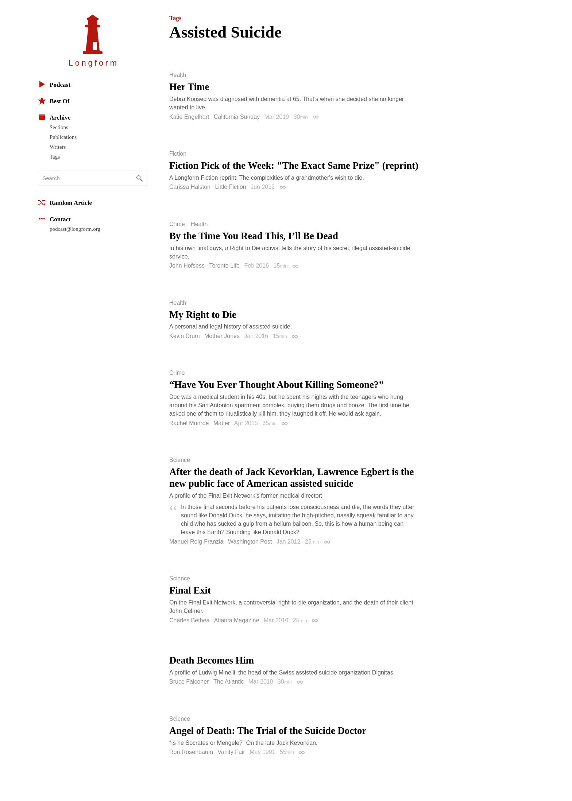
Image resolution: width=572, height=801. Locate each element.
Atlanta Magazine (236, 620)
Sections (59, 127)
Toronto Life (224, 266)
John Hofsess (187, 266)
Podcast (54, 84)
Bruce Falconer (189, 681)
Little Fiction (230, 187)
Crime (177, 224)
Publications (63, 137)
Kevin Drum (184, 336)
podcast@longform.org (75, 229)
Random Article (65, 202)
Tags (55, 157)
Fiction (177, 154)
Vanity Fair (231, 752)
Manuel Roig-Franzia (196, 541)
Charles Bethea (189, 620)
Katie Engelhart (189, 117)
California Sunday (237, 117)
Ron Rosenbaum (191, 752)
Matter (221, 423)
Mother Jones (222, 336)
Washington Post (250, 541)
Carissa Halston (189, 187)
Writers (58, 147)
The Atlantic (228, 681)
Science (179, 460)
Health (177, 75)
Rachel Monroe (189, 423)
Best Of (53, 101)
